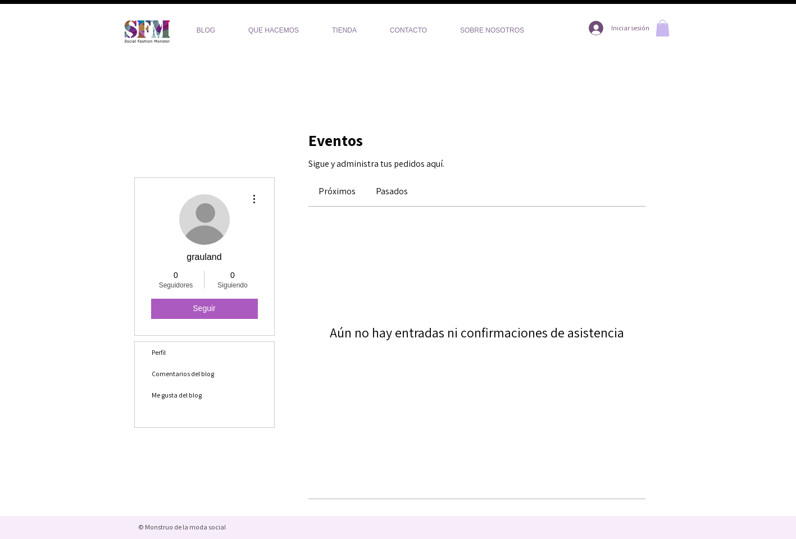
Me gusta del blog (177, 395)
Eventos (163, 416)
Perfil (159, 352)
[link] (337, 191)
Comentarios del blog (183, 373)
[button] (663, 28)
